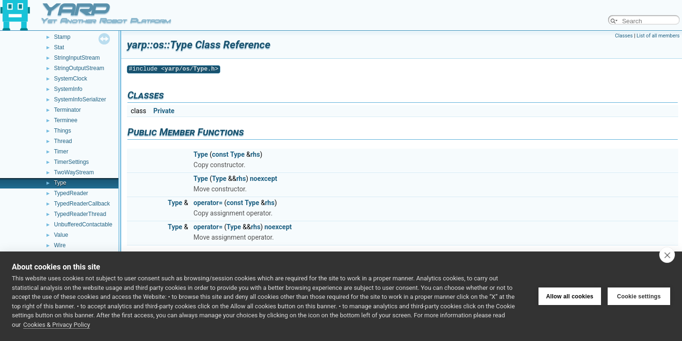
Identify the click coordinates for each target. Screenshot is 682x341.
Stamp (62, 37)
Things (62, 130)
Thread (63, 141)
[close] (667, 255)
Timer (61, 151)
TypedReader (71, 193)
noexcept (264, 178)
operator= (208, 202)
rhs (255, 154)
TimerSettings (71, 162)
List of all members (658, 36)
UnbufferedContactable (83, 224)
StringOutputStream (79, 68)
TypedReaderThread (80, 214)
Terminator (67, 110)
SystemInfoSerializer (80, 99)
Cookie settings (639, 296)
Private (164, 111)
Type (60, 182)
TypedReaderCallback (82, 203)
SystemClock (70, 78)
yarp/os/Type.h (190, 69)
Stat (59, 47)
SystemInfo (68, 89)
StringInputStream (77, 57)
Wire (60, 245)
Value (61, 235)
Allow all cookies (569, 296)
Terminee (65, 120)
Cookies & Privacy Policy (56, 324)
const (220, 154)
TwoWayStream (74, 172)
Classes (624, 36)
